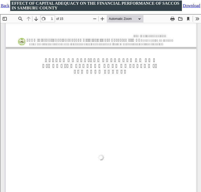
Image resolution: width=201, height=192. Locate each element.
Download (191, 5)
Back (5, 5)
